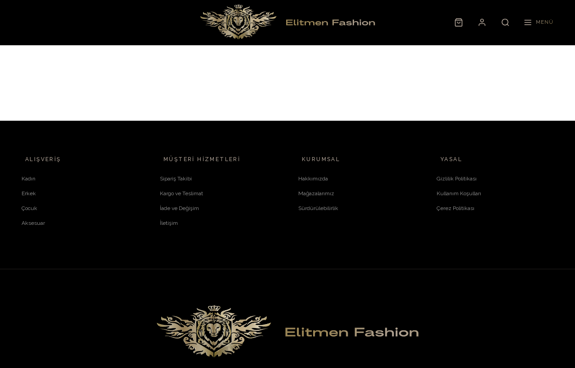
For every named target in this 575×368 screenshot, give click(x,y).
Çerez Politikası (455, 208)
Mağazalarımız (316, 193)
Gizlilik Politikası (457, 178)
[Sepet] (459, 22)
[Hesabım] (482, 22)
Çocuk (29, 208)
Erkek (29, 193)
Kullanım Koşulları (459, 193)
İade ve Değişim (179, 208)
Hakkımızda (313, 178)
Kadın (28, 178)
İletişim (169, 223)
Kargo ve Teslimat (181, 193)
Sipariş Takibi (176, 178)
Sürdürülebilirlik (318, 208)
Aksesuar (33, 223)
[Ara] (505, 22)
